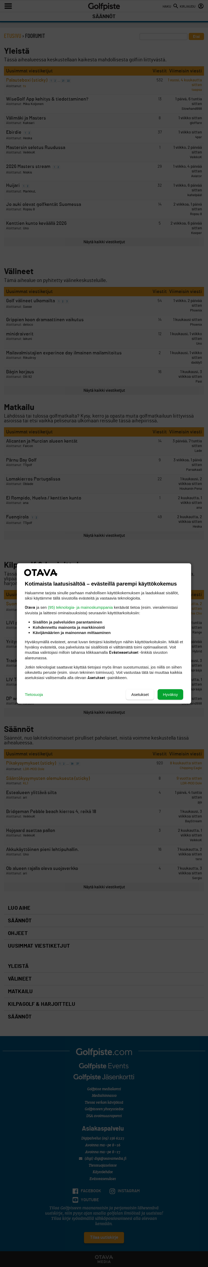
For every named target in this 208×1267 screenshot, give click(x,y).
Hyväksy (170, 694)
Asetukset (140, 694)
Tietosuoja (34, 694)
